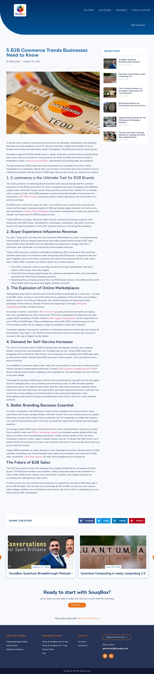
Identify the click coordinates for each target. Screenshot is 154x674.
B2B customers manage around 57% (76, 368)
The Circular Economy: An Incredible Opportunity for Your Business (131, 90)
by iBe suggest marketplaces (61, 318)
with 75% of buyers (28, 196)
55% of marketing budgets (45, 432)
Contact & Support (141, 10)
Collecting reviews (33, 456)
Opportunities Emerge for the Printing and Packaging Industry (132, 120)
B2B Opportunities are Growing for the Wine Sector (132, 104)
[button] (138, 25)
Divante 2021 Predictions (35, 211)
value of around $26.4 (37, 160)
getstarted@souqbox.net (115, 648)
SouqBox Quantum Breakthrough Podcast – (130, 60)
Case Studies (105, 10)
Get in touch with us (88, 618)
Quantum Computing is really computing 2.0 (132, 75)
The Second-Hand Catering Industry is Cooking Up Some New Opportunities (132, 134)
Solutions (89, 10)
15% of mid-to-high (48, 311)
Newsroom (121, 10)
